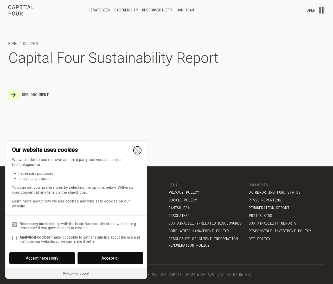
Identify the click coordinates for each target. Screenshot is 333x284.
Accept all (110, 258)
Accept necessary (42, 258)
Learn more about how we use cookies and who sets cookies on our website (71, 203)
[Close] (137, 150)
